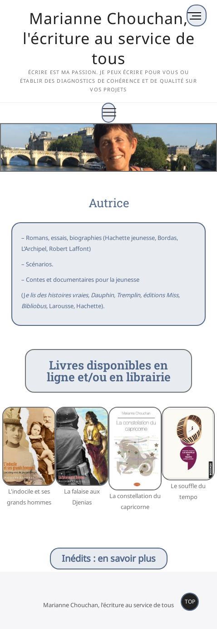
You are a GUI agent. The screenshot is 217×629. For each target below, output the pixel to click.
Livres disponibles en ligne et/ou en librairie (109, 370)
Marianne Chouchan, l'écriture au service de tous (109, 38)
